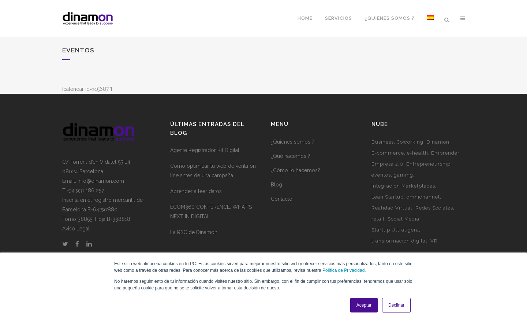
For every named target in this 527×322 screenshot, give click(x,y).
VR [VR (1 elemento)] (434, 241)
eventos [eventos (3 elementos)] (381, 175)
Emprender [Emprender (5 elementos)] (445, 153)
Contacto (281, 199)
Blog (276, 185)
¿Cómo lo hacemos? (295, 170)
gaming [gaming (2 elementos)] (403, 175)
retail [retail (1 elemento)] (378, 219)
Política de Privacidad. (344, 270)
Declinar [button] (396, 305)
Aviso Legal (76, 229)
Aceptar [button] (363, 305)
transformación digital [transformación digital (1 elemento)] (399, 241)
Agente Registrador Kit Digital (204, 150)
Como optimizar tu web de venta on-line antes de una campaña (214, 170)
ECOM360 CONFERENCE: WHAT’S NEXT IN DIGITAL (211, 211)
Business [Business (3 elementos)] (382, 142)
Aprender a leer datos (196, 191)
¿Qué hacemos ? (290, 156)
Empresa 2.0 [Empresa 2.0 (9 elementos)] (387, 164)
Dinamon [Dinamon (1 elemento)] (437, 142)
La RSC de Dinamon (193, 232)
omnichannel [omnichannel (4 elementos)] (423, 197)
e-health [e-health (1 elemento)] (417, 153)
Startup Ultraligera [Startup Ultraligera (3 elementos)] (395, 230)
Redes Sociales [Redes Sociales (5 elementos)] (434, 208)
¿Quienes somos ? (292, 142)
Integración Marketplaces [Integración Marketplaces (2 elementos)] (403, 186)
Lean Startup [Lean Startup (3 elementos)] (387, 197)
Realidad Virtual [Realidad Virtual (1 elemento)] (391, 208)
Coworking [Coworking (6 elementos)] (410, 142)
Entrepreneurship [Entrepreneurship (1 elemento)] (428, 164)
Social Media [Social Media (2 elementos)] (403, 219)
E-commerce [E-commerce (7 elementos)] (387, 153)
